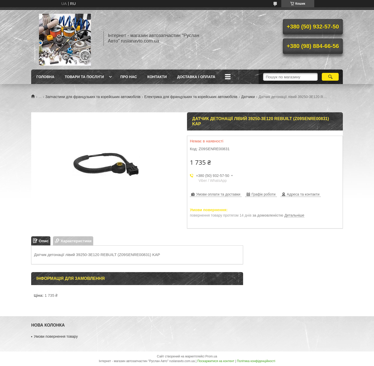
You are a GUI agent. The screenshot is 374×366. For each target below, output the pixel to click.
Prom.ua (211, 356)
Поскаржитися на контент (215, 361)
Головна (45, 77)
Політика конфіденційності (256, 361)
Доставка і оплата (196, 77)
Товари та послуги (84, 77)
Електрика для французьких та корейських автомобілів (191, 97)
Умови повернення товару (56, 336)
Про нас (128, 77)
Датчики (248, 97)
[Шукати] (330, 77)
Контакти (157, 77)
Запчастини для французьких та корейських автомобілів (93, 97)
